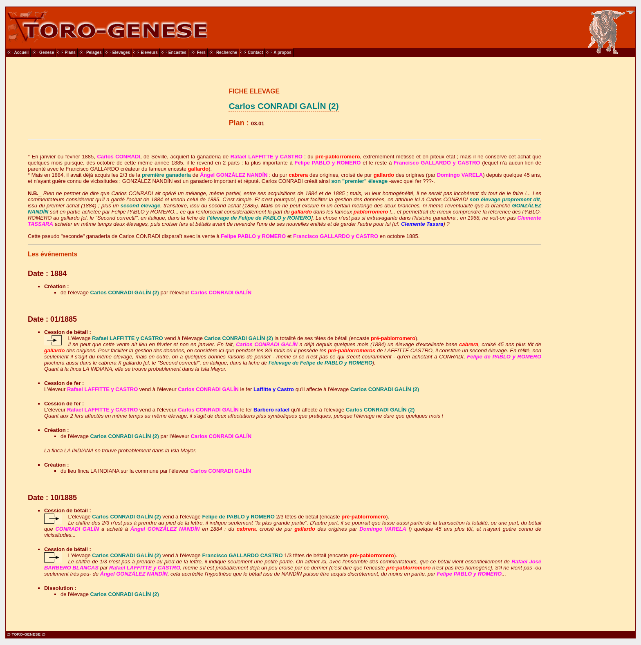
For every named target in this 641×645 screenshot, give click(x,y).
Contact (255, 52)
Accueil (21, 52)
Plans (70, 52)
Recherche (226, 52)
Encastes (177, 52)
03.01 (257, 123)
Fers (201, 52)
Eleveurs (149, 52)
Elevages (121, 52)
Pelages (94, 52)
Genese (46, 52)
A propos (282, 52)
